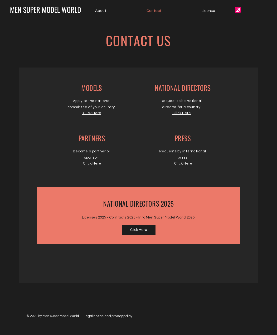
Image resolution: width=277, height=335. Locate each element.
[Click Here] (139, 230)
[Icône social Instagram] (238, 10)
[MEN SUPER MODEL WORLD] (45, 10)
